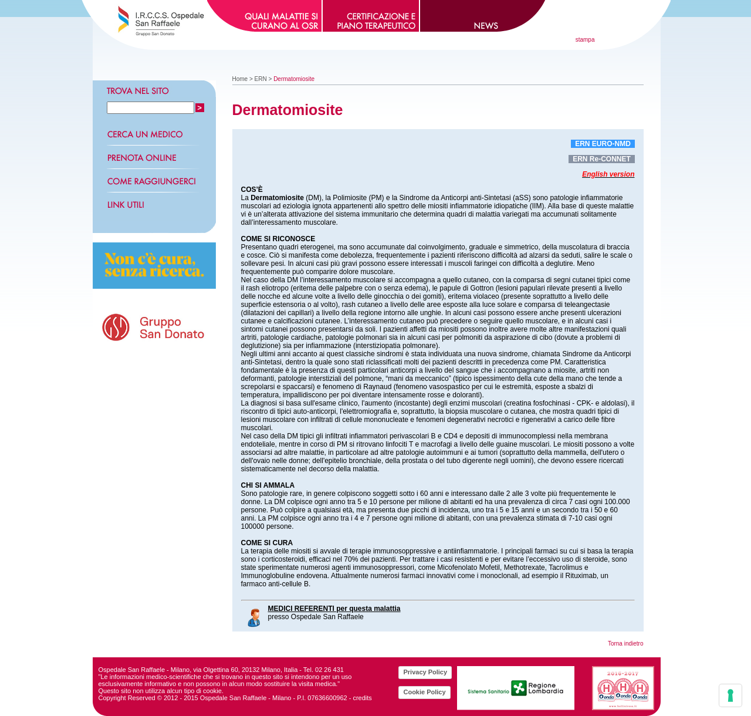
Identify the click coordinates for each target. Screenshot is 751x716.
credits (362, 697)
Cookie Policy (424, 691)
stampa (585, 39)
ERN (261, 79)
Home (240, 79)
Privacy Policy (425, 672)
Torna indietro (626, 643)
